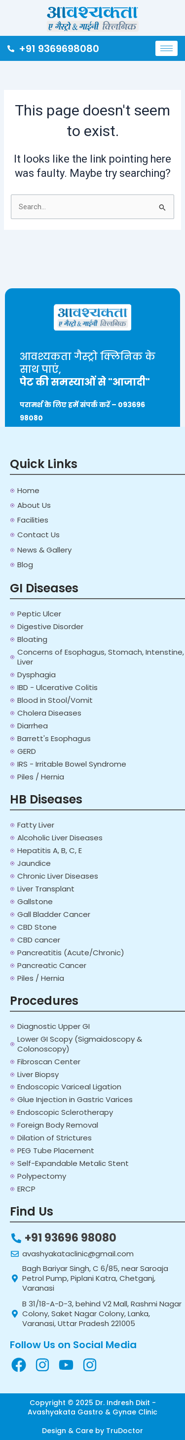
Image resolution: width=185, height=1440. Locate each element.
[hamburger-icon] (166, 48)
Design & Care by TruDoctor (92, 1431)
